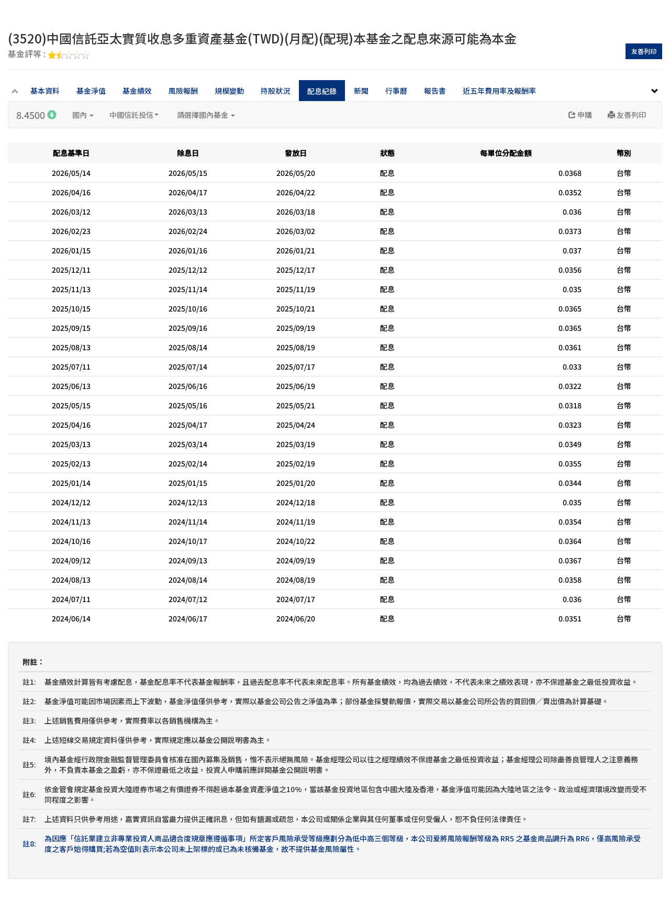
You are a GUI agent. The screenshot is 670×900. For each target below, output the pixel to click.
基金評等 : (49, 54)
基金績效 (137, 90)
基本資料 (45, 90)
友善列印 (643, 51)
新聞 (361, 90)
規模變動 (229, 90)
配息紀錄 (322, 91)
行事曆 (396, 90)
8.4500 (36, 114)
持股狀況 (275, 90)
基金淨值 (91, 90)
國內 (83, 114)
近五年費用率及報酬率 (499, 90)
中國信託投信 (134, 114)
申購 (580, 114)
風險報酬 (183, 90)
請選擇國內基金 (206, 114)
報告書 (435, 90)
